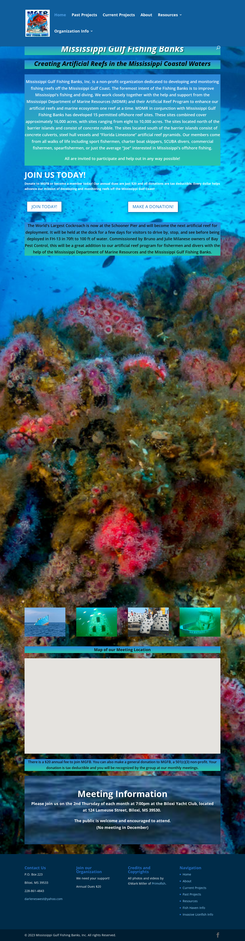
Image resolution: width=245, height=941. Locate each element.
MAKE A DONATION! (153, 206)
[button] (124, 701)
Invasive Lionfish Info (198, 914)
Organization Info (71, 31)
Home (60, 15)
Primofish (159, 883)
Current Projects (119, 15)
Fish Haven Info (194, 908)
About (146, 15)
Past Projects (84, 15)
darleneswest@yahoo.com (44, 899)
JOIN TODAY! (44, 206)
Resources (168, 15)
